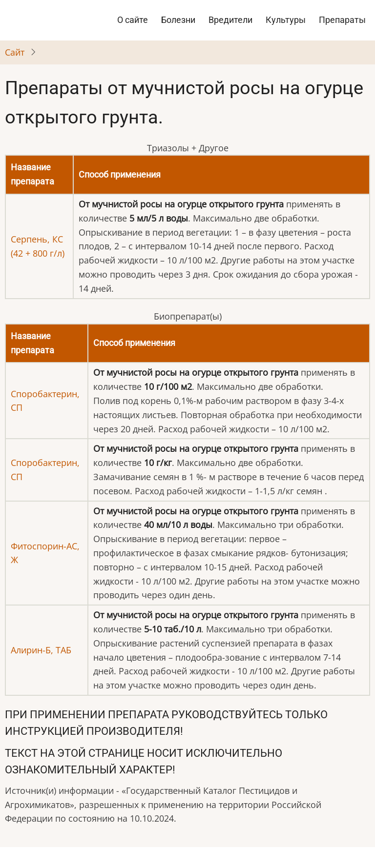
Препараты (342, 20)
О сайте (132, 20)
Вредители (230, 20)
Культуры (286, 20)
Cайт (14, 52)
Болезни (178, 20)
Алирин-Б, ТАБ (41, 650)
